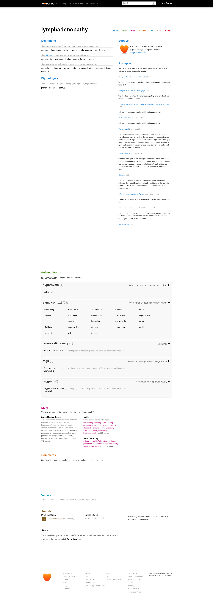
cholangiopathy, (99, 428)
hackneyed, (113, 441)
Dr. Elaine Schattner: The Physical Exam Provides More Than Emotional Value (144, 104)
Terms (130, 582)
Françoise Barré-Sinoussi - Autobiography (132, 77)
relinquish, (87, 441)
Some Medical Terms (51, 417)
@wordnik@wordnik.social (95, 586)
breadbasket (96, 315)
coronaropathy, (110, 425)
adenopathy (49, 309)
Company (67, 573)
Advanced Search (135, 592)
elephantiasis (144, 315)
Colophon (67, 582)
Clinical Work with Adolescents (129, 208)
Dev (108, 573)
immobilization (74, 321)
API (108, 576)
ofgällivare (48, 327)
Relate (124, 31)
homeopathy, (88, 423)
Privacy (131, 586)
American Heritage (54, 519)
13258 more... (109, 446)
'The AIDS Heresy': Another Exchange (131, 194)
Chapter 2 (122, 175)
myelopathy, (88, 430)
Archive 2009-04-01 (125, 118)
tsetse (94, 333)
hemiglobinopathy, (100, 430)
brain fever (72, 315)
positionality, (113, 444)
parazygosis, (46, 436)
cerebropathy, (99, 425)
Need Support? (134, 579)
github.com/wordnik (114, 579)
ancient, (92, 446)
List (133, 31)
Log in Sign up (165, 3)
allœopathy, (88, 428)
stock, (106, 441)
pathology (48, 292)
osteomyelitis (73, 327)
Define (115, 31)
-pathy (86, 417)
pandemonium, (89, 444)
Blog (87, 576)
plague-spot (120, 327)
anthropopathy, (107, 423)
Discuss (142, 31)
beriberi (142, 309)
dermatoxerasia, (69, 433)
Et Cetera (132, 573)
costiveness (120, 315)
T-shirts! (66, 589)
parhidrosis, (73, 430)
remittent (48, 333)
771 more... (45, 441)
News (87, 573)
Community (61, 3)
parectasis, (58, 433)
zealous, (99, 444)
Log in (44, 278)
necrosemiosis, (47, 438)
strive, (86, 446)
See (151, 31)
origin (97, 446)
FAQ (65, 586)
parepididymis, (57, 436)
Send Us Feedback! (135, 576)
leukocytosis (120, 321)
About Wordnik (69, 576)
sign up (52, 278)
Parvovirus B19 (124, 129)
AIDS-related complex (53, 351)
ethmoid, (65, 430)
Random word (91, 3)
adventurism (73, 309)
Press (65, 579)
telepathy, (98, 423)
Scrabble (72, 539)
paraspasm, (68, 436)
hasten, (106, 444)
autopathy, (110, 428)
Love (167, 31)
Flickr (92, 500)
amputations (96, 309)
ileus (46, 321)
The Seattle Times (124, 224)
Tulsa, (100, 441)
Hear (159, 31)
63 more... (105, 433)
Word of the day (76, 3)
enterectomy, (56, 430)
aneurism (119, 309)
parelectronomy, (47, 433)
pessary (94, 327)
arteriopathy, (88, 425)
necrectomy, (58, 438)
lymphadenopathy (137, 52)
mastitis (142, 321)
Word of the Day (90, 438)
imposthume (96, 321)
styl (69, 333)
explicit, (95, 441)
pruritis (142, 327)
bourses (47, 315)
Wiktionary (49, 55)
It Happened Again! (125, 153)
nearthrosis (68, 438)
